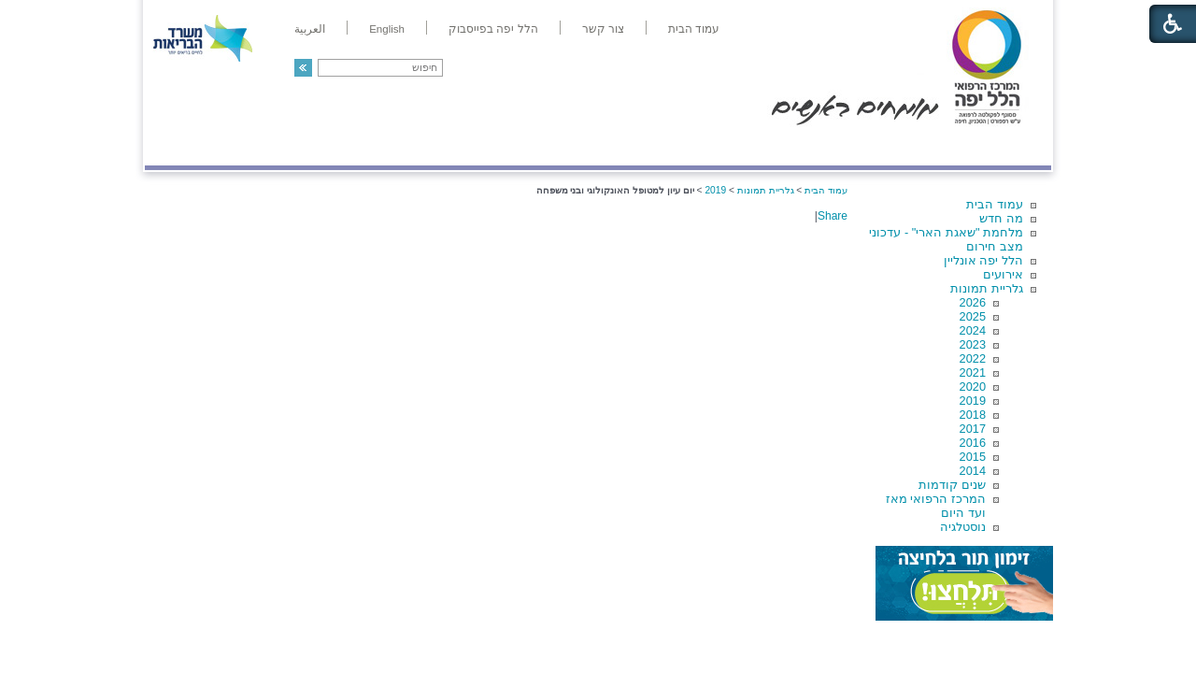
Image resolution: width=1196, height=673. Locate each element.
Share (832, 215)
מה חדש (1001, 218)
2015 (973, 457)
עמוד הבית (994, 204)
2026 (973, 302)
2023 (973, 344)
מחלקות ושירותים (884, 146)
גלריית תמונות (986, 288)
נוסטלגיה (963, 527)
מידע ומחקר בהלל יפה (535, 146)
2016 (973, 443)
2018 (973, 415)
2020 (973, 386)
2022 (973, 358)
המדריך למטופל (662, 146)
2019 (973, 401)
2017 (973, 429)
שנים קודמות (952, 485)
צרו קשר (175, 146)
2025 (973, 316)
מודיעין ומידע (997, 146)
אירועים (1003, 274)
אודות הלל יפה (770, 146)
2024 (973, 330)
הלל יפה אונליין (983, 260)
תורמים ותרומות (267, 146)
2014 (973, 471)
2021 (973, 372)
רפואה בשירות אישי (394, 146)
